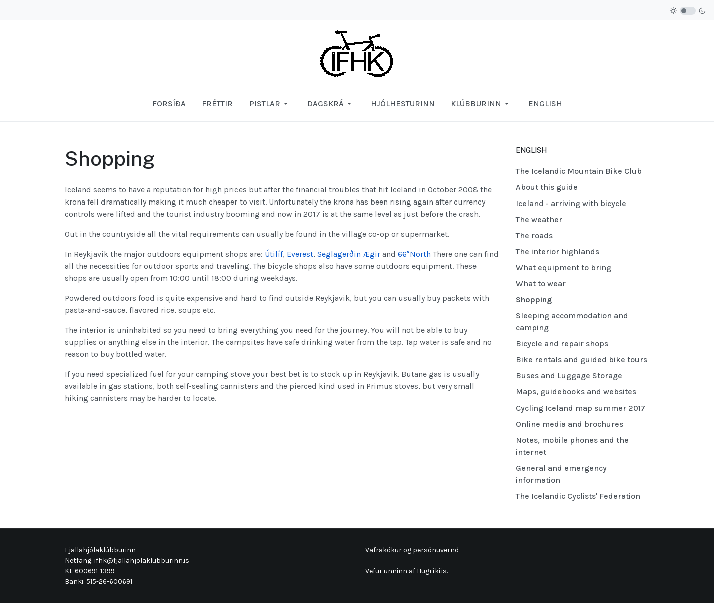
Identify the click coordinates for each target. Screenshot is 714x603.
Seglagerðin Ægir (348, 254)
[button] (270, 103)
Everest (300, 254)
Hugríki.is (432, 571)
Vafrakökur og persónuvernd (412, 550)
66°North (414, 254)
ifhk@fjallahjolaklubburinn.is (141, 560)
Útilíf (274, 254)
